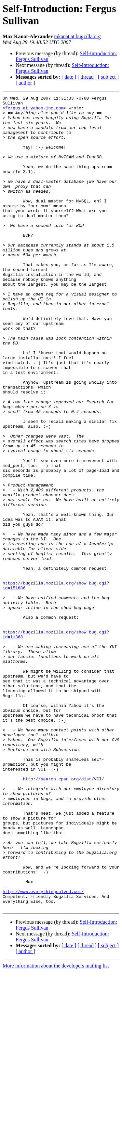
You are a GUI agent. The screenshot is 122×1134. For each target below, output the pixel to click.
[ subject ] (108, 77)
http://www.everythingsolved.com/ (43, 1051)
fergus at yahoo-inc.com (34, 111)
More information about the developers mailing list (56, 1128)
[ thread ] (87, 77)
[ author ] (25, 83)
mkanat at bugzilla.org (77, 36)
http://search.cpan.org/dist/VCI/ (63, 916)
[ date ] (68, 77)
